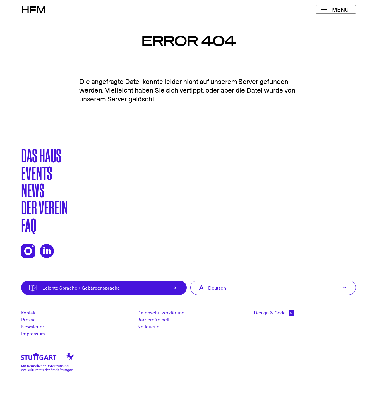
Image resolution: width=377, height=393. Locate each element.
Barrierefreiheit (153, 319)
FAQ (28, 224)
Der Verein (44, 207)
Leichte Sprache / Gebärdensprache (113, 288)
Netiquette (148, 326)
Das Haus (41, 155)
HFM (33, 9)
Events (36, 172)
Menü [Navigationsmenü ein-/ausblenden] (340, 9)
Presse (28, 319)
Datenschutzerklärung (160, 312)
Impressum (33, 333)
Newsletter (32, 326)
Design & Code (274, 312)
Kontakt (29, 312)
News (32, 190)
